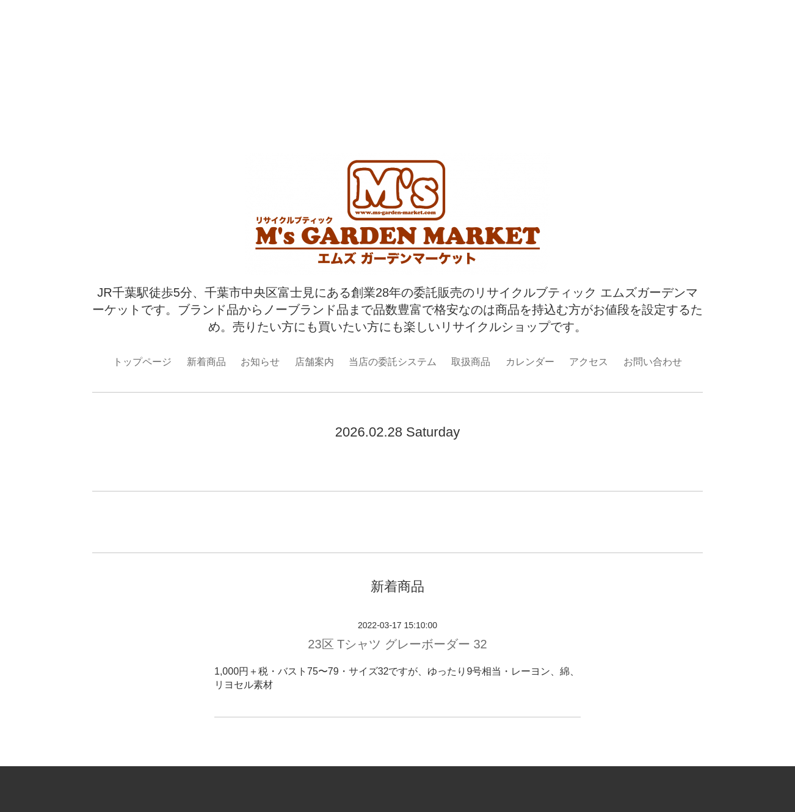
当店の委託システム (393, 362)
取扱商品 (470, 362)
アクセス (588, 362)
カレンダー (530, 362)
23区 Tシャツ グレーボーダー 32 (397, 644)
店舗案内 (314, 362)
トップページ (142, 362)
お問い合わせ (652, 362)
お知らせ (260, 362)
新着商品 (206, 362)
